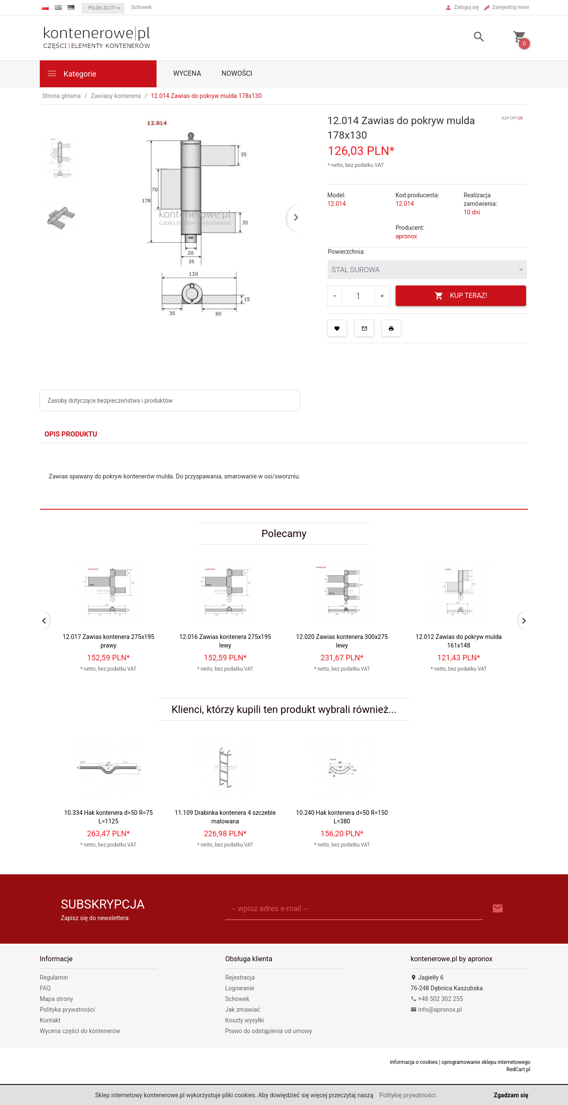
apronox (406, 236)
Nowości (237, 73)
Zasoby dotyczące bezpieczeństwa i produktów (110, 400)
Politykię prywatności (407, 1095)
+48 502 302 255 (437, 998)
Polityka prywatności (67, 1009)
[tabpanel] (284, 476)
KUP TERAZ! (461, 295)
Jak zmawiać (242, 1009)
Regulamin (54, 977)
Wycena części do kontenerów (80, 1031)
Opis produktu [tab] (70, 434)
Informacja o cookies (414, 1062)
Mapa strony (56, 998)
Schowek (237, 998)
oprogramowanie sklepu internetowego (485, 1062)
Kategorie (71, 73)
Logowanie (239, 988)
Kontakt (50, 1020)
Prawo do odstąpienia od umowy (268, 1031)
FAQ (45, 988)
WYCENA (187, 73)
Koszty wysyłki (244, 1020)
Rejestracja (240, 977)
